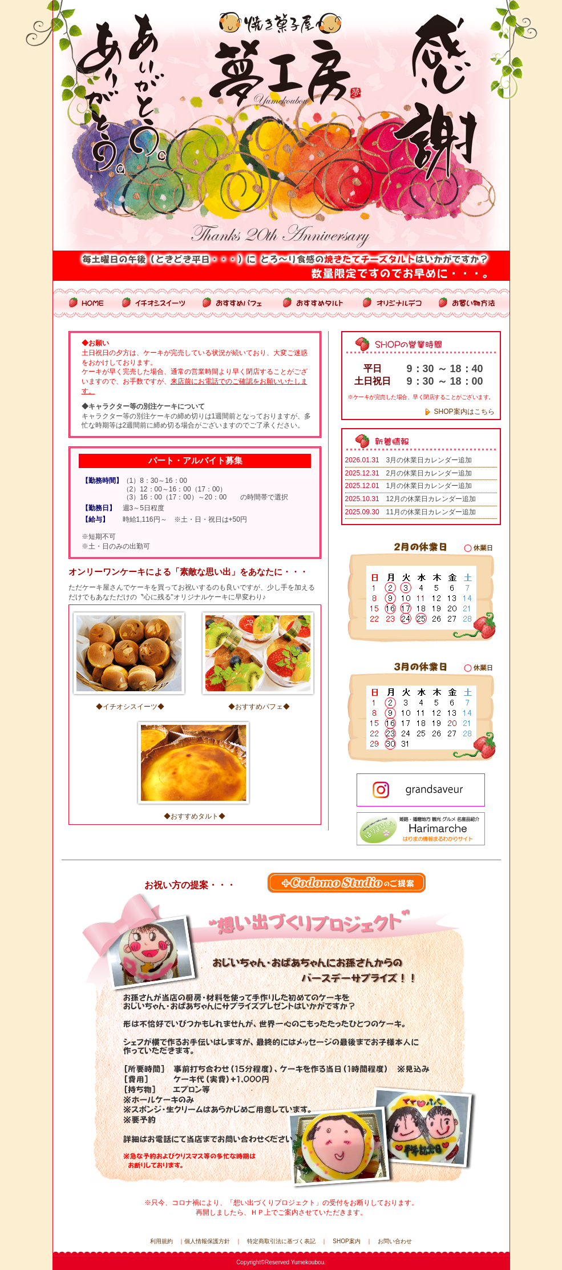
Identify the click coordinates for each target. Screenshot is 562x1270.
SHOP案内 (346, 1241)
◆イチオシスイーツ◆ (130, 707)
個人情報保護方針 (207, 1241)
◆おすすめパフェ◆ (259, 707)
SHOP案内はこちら (464, 412)
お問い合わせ (395, 1241)
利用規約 (161, 1241)
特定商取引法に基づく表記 (281, 1241)
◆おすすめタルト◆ (194, 816)
